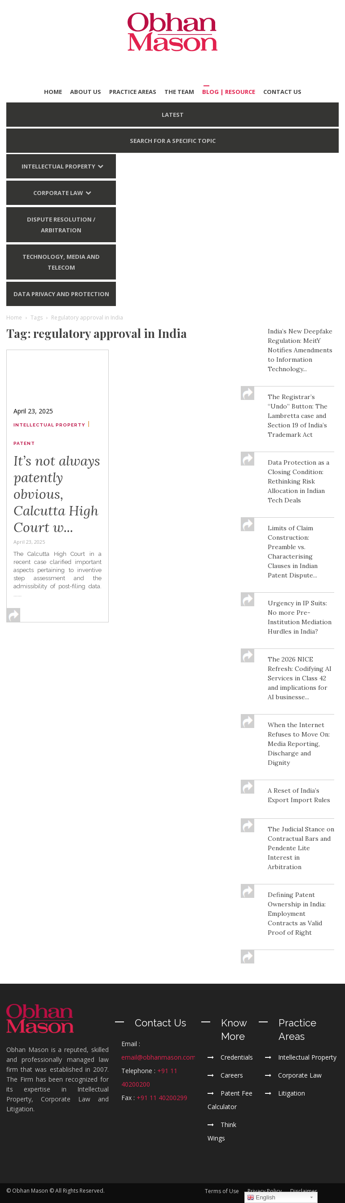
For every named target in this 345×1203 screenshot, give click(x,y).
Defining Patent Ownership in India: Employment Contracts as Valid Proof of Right (297, 914)
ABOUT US (85, 92)
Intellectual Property (58, 166)
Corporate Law (58, 193)
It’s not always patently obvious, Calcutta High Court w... (56, 494)
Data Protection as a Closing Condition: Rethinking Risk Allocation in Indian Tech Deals (298, 481)
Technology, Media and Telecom (61, 262)
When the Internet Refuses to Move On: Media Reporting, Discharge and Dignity (299, 744)
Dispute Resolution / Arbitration (61, 224)
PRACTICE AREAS (132, 92)
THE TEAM (179, 92)
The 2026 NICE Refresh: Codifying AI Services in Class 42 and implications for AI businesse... (300, 678)
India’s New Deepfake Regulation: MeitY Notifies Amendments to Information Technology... (300, 350)
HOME (53, 92)
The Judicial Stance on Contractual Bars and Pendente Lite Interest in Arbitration (301, 848)
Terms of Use (222, 1191)
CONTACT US (282, 92)
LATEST (173, 115)
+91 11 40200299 (162, 1097)
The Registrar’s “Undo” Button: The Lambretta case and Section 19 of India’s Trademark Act (297, 416)
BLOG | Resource (228, 92)
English (261, 1197)
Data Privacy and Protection (61, 294)
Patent (24, 443)
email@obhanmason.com (158, 1057)
